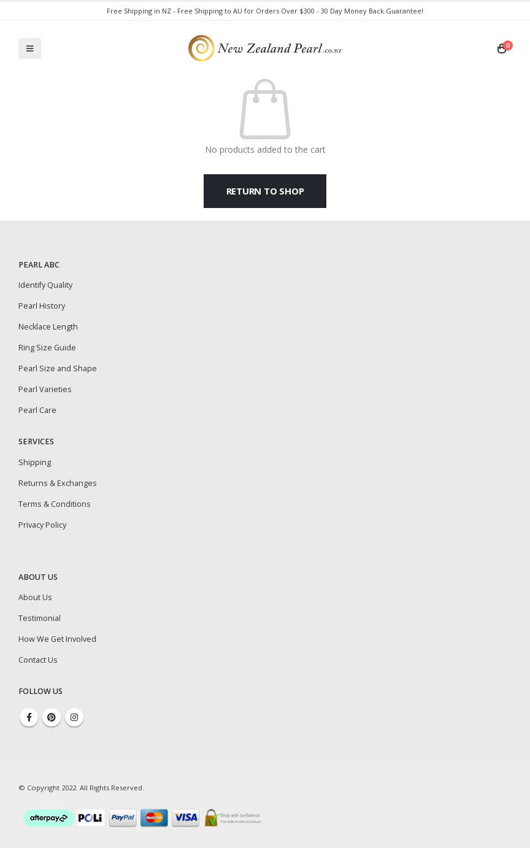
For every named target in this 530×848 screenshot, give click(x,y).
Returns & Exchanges (57, 483)
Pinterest (51, 717)
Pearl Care (37, 410)
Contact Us (38, 660)
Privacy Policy (42, 525)
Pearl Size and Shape (57, 368)
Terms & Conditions (54, 504)
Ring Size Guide (47, 347)
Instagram (74, 717)
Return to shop (265, 191)
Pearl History (41, 306)
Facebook (29, 717)
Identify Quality (45, 285)
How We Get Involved (57, 639)
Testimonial (39, 618)
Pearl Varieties (45, 389)
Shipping (34, 462)
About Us (35, 597)
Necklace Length (48, 327)
